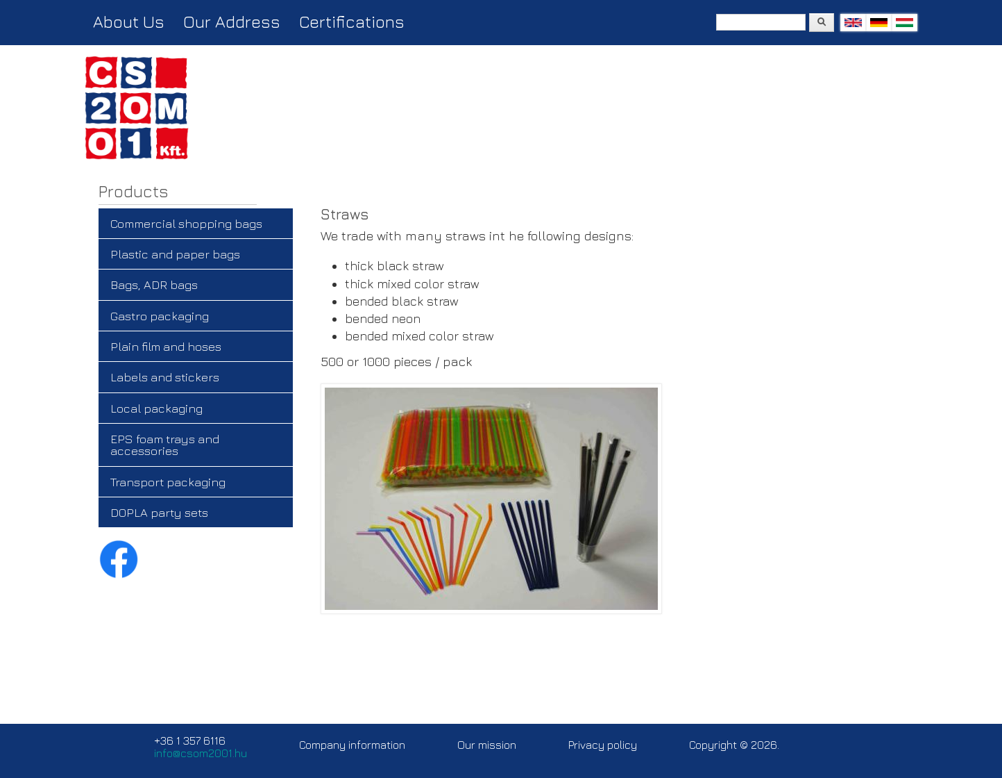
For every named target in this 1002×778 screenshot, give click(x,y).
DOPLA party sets (159, 512)
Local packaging (156, 408)
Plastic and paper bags (175, 254)
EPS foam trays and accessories (164, 444)
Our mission (486, 744)
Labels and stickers (164, 377)
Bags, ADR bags (154, 284)
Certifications (352, 21)
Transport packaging (168, 481)
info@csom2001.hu (200, 753)
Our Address (231, 21)
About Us (128, 21)
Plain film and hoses (165, 346)
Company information (352, 744)
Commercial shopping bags (186, 223)
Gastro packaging (159, 315)
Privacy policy (602, 744)
